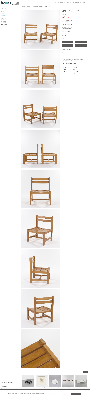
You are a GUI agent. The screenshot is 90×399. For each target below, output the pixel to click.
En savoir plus (52, 394)
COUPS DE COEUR (4, 8)
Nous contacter (81, 42)
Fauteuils (29, 6)
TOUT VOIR (3, 10)
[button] (4, 16)
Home (22, 6)
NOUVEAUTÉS (3, 7)
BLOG (2, 385)
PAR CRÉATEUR (3, 11)
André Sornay (77, 38)
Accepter (75, 394)
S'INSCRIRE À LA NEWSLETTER (7, 382)
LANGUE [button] (51, 2)
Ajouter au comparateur (81, 45)
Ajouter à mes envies (67, 45)
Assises (25, 6)
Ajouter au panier (67, 42)
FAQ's (2, 388)
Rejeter (63, 394)
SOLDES (74, 76)
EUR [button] (56, 2)
